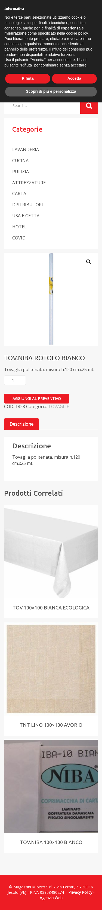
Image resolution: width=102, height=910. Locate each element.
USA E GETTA (25, 216)
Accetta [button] (74, 78)
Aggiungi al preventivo (37, 398)
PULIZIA (20, 172)
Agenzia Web (51, 897)
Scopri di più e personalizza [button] (51, 91)
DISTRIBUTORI (27, 205)
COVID (19, 238)
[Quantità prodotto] (15, 380)
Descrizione (21, 424)
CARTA (19, 193)
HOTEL (19, 227)
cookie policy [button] (77, 33)
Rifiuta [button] (28, 78)
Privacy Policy (80, 892)
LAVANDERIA (25, 149)
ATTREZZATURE (29, 183)
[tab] (21, 424)
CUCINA (20, 161)
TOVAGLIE (58, 406)
